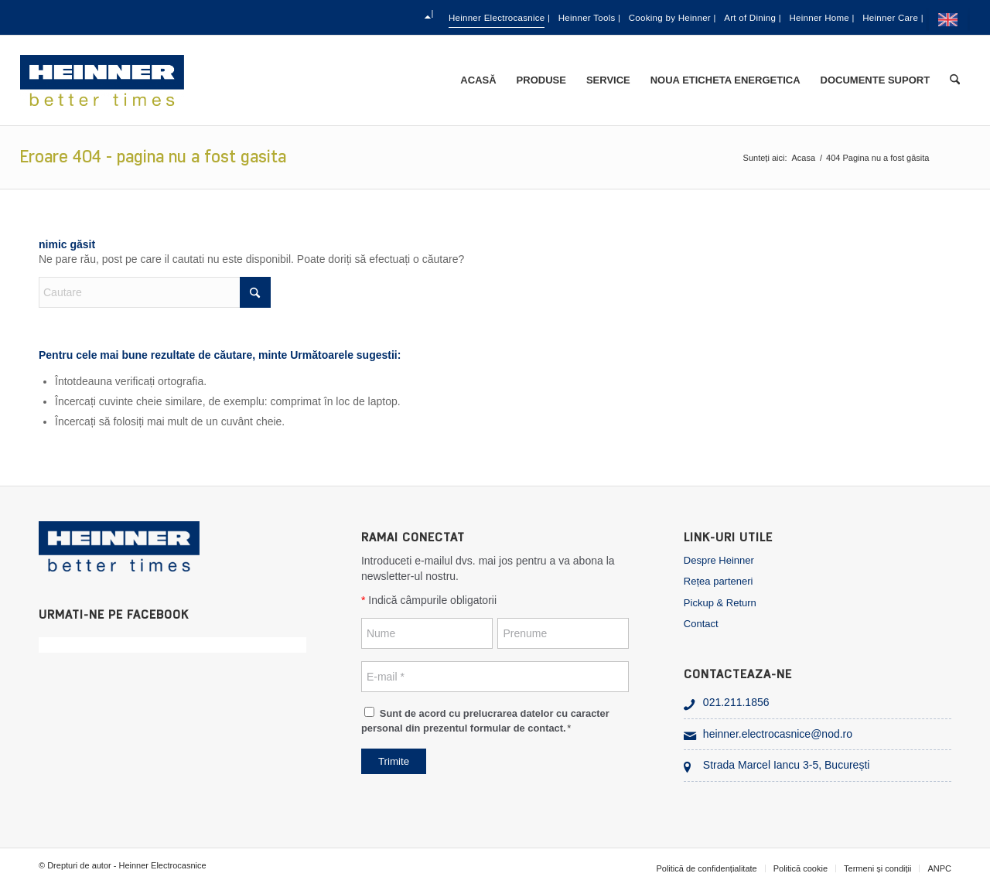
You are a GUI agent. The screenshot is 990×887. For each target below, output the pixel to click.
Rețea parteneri (718, 581)
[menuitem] (279, 18)
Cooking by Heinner (592, 18)
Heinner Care (884, 18)
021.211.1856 (736, 702)
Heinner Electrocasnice (365, 18)
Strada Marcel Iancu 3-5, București (786, 765)
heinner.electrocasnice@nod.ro (777, 734)
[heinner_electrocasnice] (102, 80)
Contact (701, 623)
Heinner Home (791, 18)
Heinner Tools (483, 18)
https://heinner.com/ (950, 19)
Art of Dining (699, 18)
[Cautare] (955, 80)
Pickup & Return (720, 603)
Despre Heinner (719, 560)
